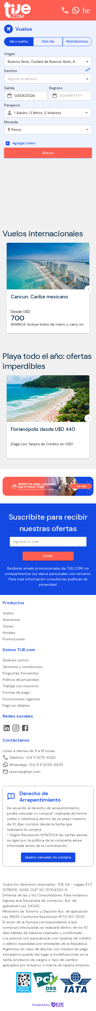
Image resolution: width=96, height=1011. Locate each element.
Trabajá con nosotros (21, 686)
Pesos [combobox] (14, 129)
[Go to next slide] (88, 289)
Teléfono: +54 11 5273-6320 (29, 757)
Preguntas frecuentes (21, 673)
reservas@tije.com (21, 771)
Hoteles (9, 632)
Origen (9, 54)
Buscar (48, 152)
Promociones (14, 639)
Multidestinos (77, 41)
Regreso (56, 88)
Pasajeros (12, 105)
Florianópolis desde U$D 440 (43, 429)
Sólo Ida (48, 41)
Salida (9, 88)
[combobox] (43, 61)
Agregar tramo (20, 143)
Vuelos (8, 613)
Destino (10, 70)
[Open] (87, 61)
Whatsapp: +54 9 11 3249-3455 (33, 764)
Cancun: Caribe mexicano (39, 297)
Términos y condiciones (22, 666)
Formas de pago (16, 692)
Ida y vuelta (19, 41)
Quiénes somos (16, 660)
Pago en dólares (16, 705)
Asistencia (11, 619)
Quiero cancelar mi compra (48, 857)
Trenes (8, 626)
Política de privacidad (21, 679)
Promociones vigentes (21, 699)
